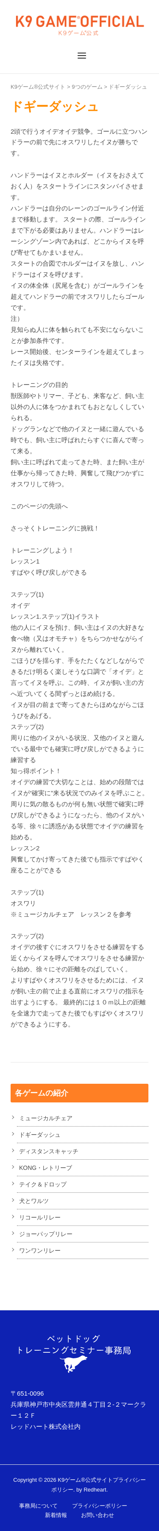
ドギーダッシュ (128, 87)
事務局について (38, 1506)
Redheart (95, 1489)
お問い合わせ (97, 1515)
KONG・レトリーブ (45, 1167)
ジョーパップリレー (46, 1234)
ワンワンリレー (40, 1250)
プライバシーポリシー (99, 1506)
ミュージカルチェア (46, 1118)
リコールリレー (40, 1217)
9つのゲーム (87, 87)
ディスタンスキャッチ (48, 1151)
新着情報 (56, 1515)
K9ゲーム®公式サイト (38, 87)
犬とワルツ (34, 1200)
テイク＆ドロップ (43, 1184)
